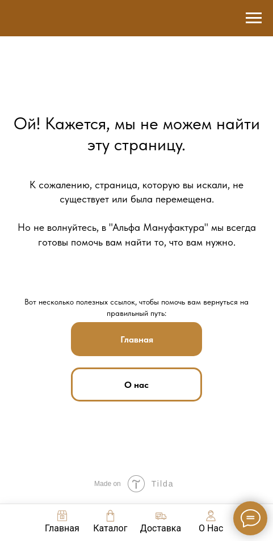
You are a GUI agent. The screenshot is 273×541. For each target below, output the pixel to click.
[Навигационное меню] (254, 18)
